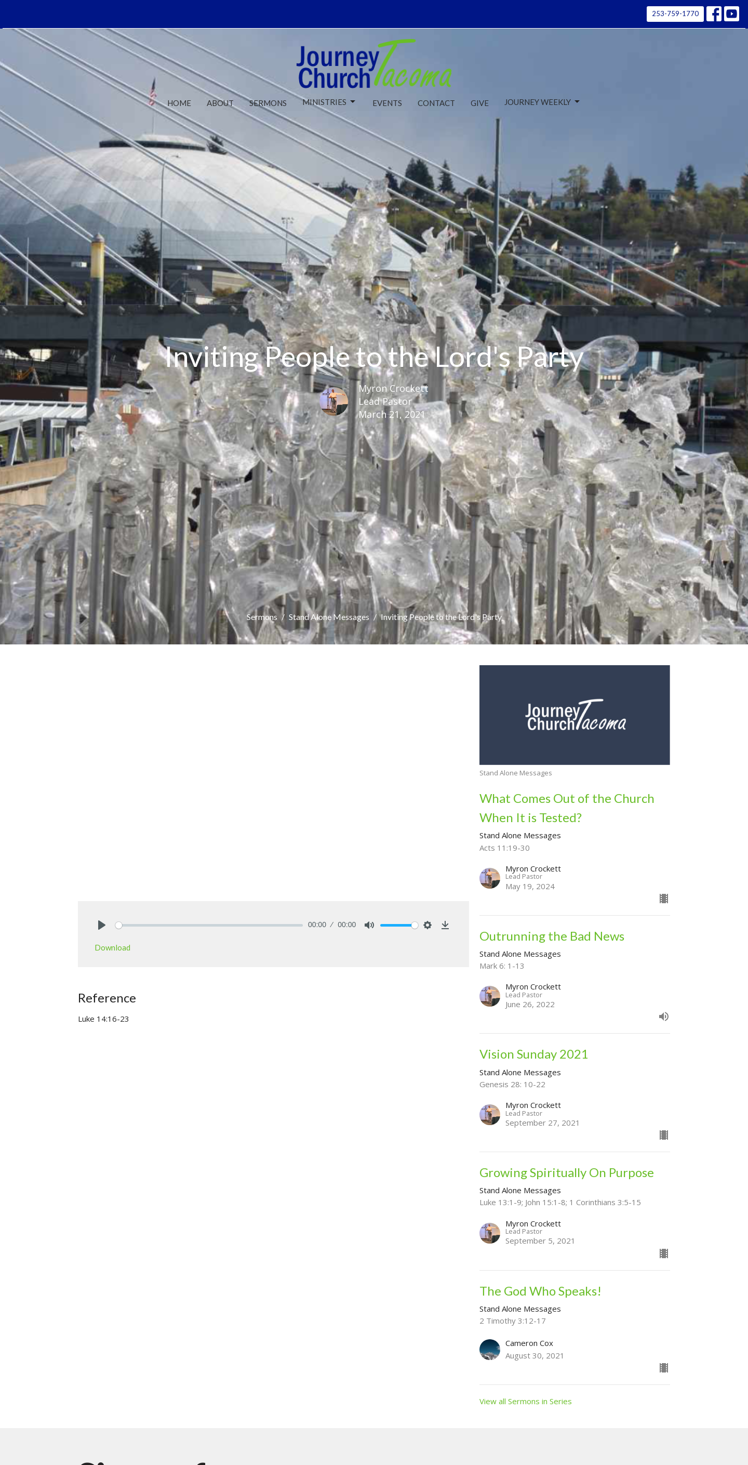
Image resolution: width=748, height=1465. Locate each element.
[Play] (102, 925)
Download (112, 947)
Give (480, 103)
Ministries (329, 102)
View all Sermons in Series (525, 1401)
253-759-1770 (675, 13)
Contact (436, 103)
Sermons (268, 103)
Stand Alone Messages (329, 617)
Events (387, 103)
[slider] (209, 925)
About (220, 103)
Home (179, 103)
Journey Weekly (542, 102)
